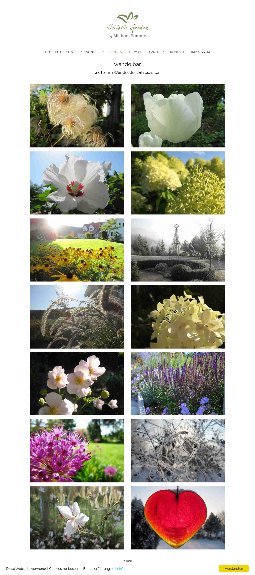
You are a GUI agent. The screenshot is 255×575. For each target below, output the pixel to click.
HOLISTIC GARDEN (59, 52)
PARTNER (156, 52)
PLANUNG (87, 52)
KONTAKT (177, 52)
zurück (128, 560)
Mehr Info (118, 569)
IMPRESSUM (200, 52)
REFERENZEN (112, 52)
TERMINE (136, 52)
